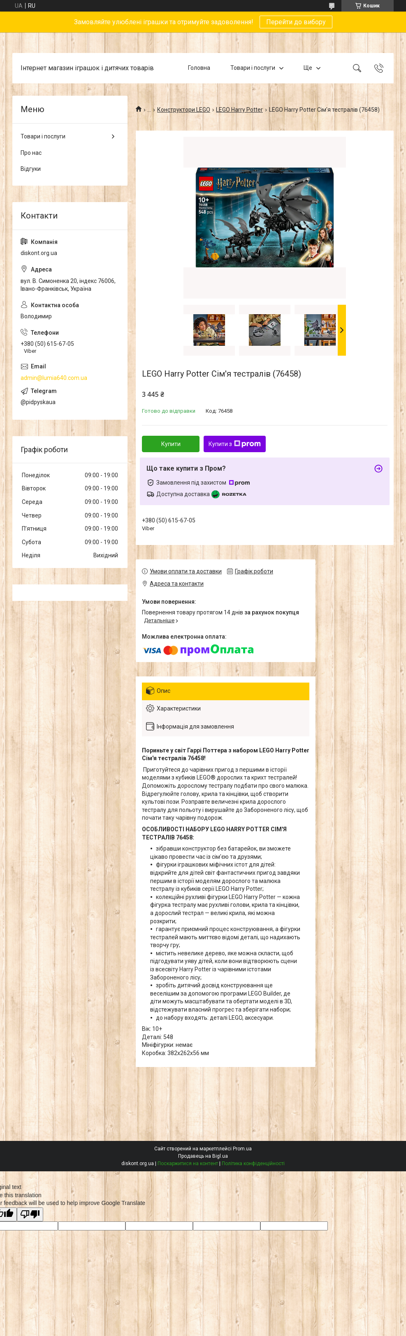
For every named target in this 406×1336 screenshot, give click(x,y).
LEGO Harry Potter (239, 109)
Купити (171, 444)
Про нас (31, 152)
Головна (199, 67)
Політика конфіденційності (253, 1163)
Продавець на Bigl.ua (203, 1156)
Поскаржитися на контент (188, 1163)
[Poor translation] (30, 1214)
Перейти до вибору (296, 22)
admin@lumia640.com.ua (54, 378)
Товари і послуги (252, 67)
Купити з (235, 444)
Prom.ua (242, 1149)
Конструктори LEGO (183, 109)
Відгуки (31, 169)
